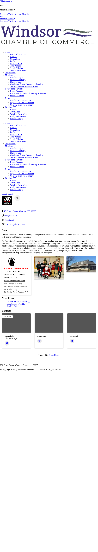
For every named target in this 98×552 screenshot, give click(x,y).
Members (9, 75)
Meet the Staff (16, 63)
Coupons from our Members (21, 105)
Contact (13, 57)
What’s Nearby (16, 119)
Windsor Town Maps (18, 114)
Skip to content (6, 1)
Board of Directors (18, 54)
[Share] (17, 198)
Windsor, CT (10, 107)
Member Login (16, 77)
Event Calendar (16, 91)
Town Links (15, 112)
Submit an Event (17, 96)
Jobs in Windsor (16, 68)
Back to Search (7, 194)
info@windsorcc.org (64, 365)
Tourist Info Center (18, 70)
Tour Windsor (15, 66)
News (7, 98)
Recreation (14, 109)
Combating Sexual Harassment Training (26, 84)
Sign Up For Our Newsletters (22, 102)
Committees (15, 59)
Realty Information (18, 116)
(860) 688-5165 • (48, 365)
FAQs (12, 61)
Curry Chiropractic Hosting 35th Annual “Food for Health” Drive (18, 304)
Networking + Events (14, 89)
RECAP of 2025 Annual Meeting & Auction (28, 93)
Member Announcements (20, 100)
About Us (9, 52)
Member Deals (16, 82)
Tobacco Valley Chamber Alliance (24, 86)
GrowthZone (54, 355)
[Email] (7, 343)
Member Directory (18, 80)
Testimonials (10, 73)
